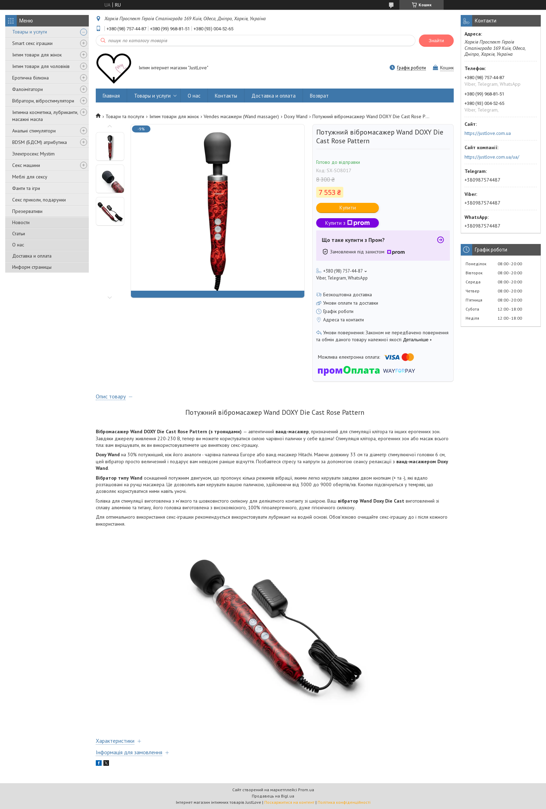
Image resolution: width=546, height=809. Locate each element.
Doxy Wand (295, 116)
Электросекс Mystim (33, 154)
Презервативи (27, 211)
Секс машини (26, 165)
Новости (21, 222)
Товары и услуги (29, 32)
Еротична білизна (30, 78)
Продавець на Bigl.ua (273, 796)
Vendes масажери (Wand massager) (241, 116)
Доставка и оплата (32, 256)
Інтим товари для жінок (37, 55)
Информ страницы (32, 267)
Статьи (18, 233)
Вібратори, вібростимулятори (43, 101)
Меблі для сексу (29, 177)
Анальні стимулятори (34, 131)
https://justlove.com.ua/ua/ (492, 157)
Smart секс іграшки (32, 43)
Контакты (226, 95)
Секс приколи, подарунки (39, 200)
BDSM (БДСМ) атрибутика (39, 142)
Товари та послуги (125, 116)
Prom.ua (306, 789)
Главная (111, 95)
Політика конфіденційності (344, 802)
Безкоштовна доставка (347, 294)
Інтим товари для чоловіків (41, 66)
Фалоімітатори (27, 89)
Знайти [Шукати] (436, 40)
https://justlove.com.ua (488, 133)
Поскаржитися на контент (289, 802)
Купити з (347, 223)
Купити (348, 207)
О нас (18, 245)
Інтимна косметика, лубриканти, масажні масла (45, 115)
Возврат (319, 95)
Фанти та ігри (26, 188)
